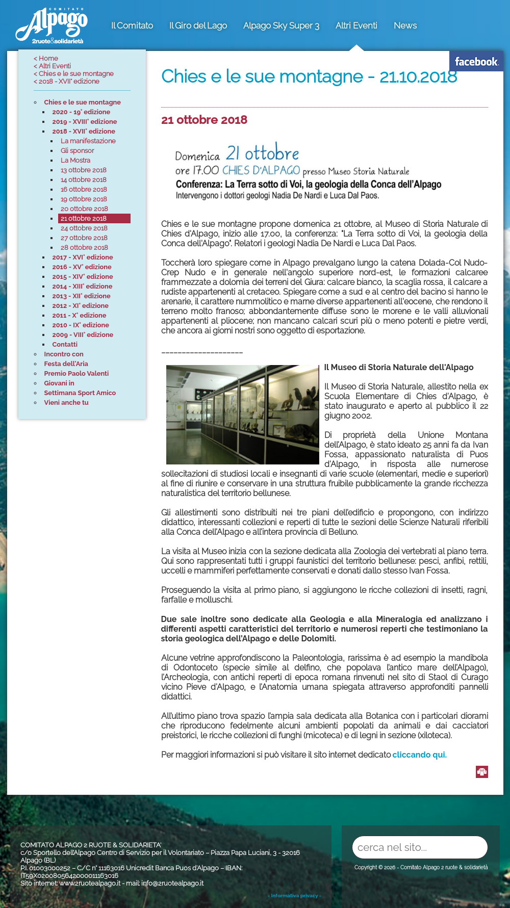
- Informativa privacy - (294, 895)
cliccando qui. (420, 755)
